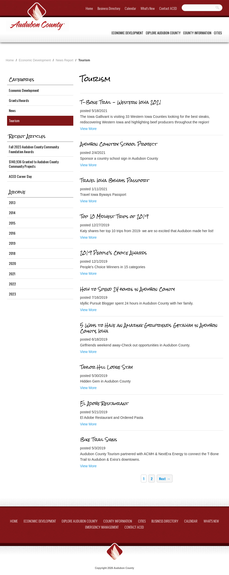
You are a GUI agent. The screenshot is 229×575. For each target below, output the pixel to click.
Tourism (14, 120)
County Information (197, 32)
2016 (12, 233)
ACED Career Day (20, 176)
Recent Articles (27, 136)
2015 (12, 223)
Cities (218, 32)
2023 (12, 293)
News (12, 110)
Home (89, 8)
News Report (64, 60)
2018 (12, 253)
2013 (12, 202)
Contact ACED (168, 8)
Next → (164, 478)
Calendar (130, 8)
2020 (12, 263)
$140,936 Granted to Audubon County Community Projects (33, 164)
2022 (12, 283)
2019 (12, 243)
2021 (12, 273)
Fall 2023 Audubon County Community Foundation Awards (34, 149)
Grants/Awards (19, 100)
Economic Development (127, 32)
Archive (17, 192)
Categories (21, 79)
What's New (148, 8)
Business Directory (108, 8)
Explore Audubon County (163, 32)
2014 (12, 212)
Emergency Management (102, 527)
